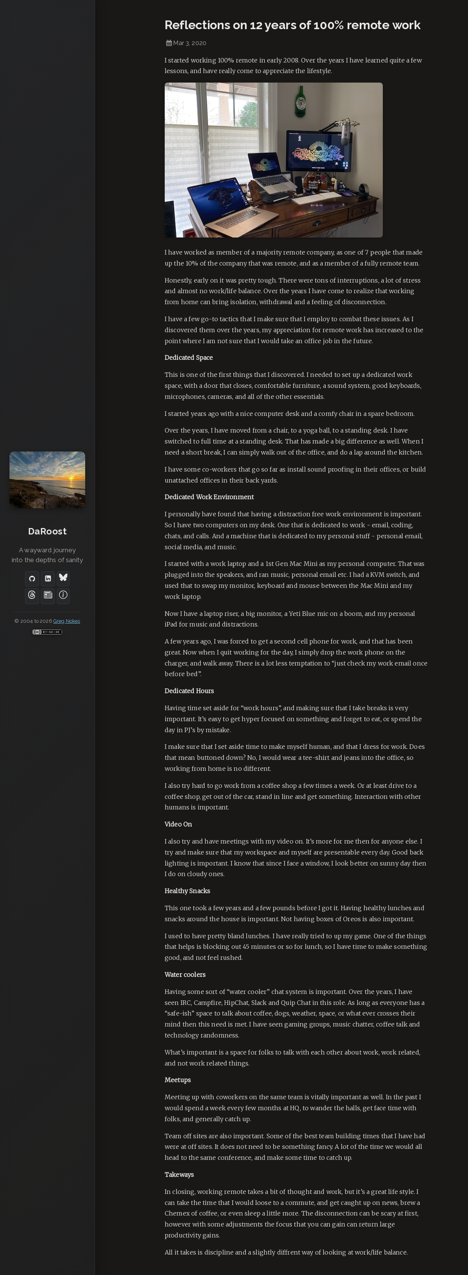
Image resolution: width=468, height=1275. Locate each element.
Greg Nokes (66, 621)
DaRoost (47, 531)
